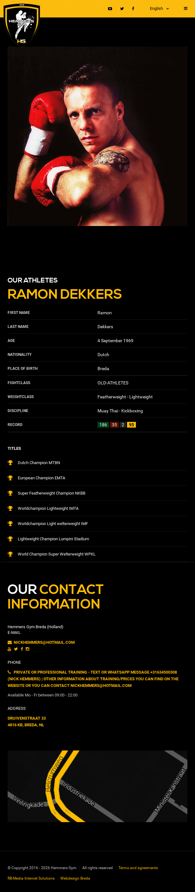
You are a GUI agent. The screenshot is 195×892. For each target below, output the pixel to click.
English (156, 8)
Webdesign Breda (75, 878)
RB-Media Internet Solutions (31, 878)
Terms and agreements (138, 868)
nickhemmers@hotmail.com (41, 642)
